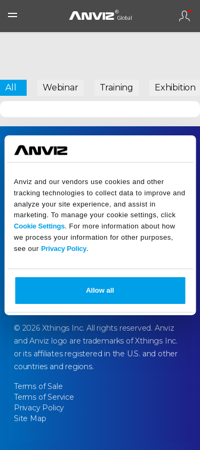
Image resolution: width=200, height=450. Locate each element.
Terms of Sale (38, 386)
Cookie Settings (39, 226)
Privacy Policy (63, 249)
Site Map (30, 418)
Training (116, 87)
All (10, 87)
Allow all (100, 290)
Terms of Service (44, 397)
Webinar (60, 87)
